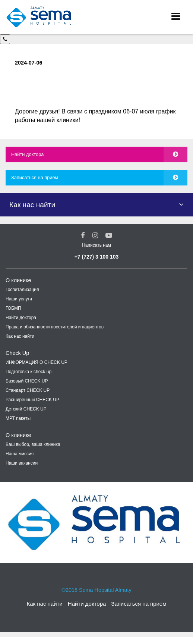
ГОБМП (13, 308)
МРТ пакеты (18, 418)
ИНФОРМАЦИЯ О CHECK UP (36, 362)
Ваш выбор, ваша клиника (33, 444)
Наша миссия (20, 453)
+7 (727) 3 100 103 (97, 257)
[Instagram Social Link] (95, 235)
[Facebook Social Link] (82, 235)
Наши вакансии (22, 463)
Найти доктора (27, 154)
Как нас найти (20, 336)
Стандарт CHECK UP (28, 390)
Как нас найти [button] (32, 205)
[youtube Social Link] (109, 235)
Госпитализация (22, 289)
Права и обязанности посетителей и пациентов (55, 327)
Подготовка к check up (28, 371)
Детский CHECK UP (26, 409)
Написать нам (96, 245)
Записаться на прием (34, 177)
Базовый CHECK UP (27, 381)
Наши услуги (19, 299)
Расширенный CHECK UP (32, 399)
